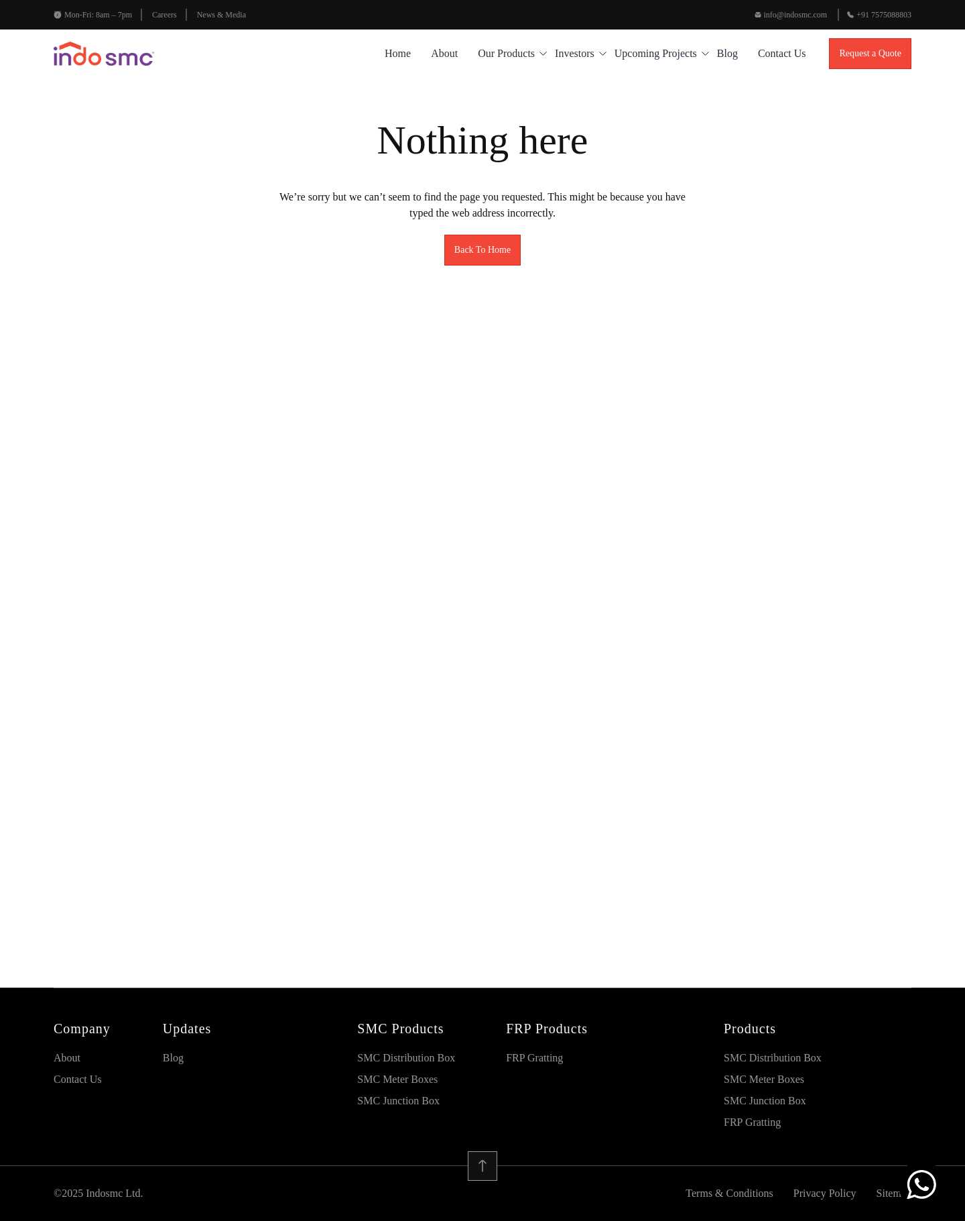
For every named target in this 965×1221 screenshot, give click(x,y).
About (444, 53)
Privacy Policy (824, 1193)
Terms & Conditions (729, 1193)
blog (727, 53)
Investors (574, 53)
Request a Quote (870, 53)
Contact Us (782, 53)
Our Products (506, 53)
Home (398, 53)
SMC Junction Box (398, 1100)
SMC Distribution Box (406, 1057)
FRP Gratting (534, 1057)
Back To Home (482, 250)
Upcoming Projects (656, 53)
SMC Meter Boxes (397, 1079)
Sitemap (894, 1193)
